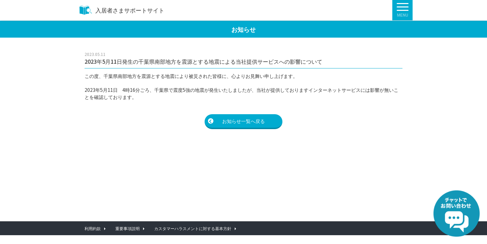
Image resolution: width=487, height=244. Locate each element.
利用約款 (93, 228)
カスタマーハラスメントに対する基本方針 (192, 228)
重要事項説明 (127, 228)
